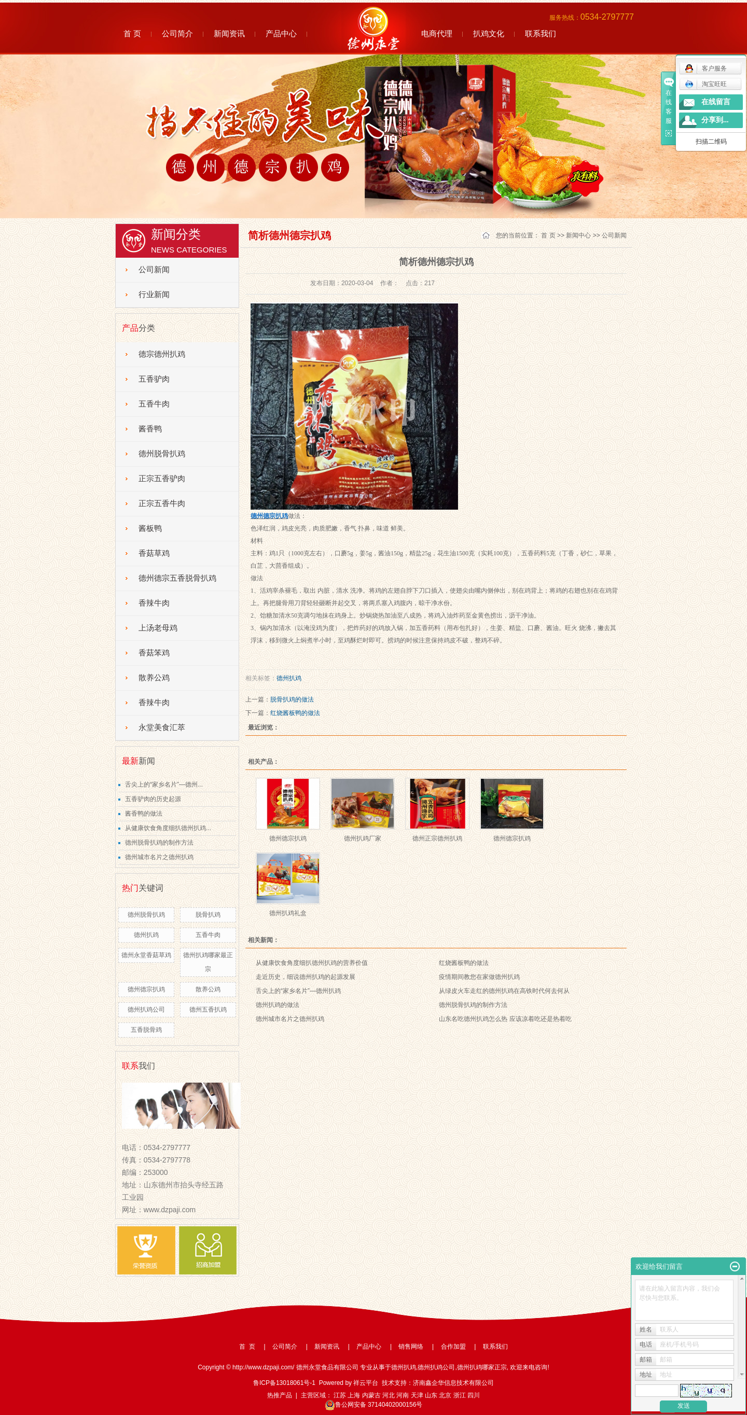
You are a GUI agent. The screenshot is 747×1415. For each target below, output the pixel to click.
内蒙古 (371, 1395)
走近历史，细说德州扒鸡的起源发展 (305, 976)
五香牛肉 (154, 404)
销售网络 (410, 1346)
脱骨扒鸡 (208, 914)
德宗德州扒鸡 (162, 354)
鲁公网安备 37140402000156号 (374, 1404)
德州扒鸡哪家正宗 (482, 1367)
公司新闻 (154, 269)
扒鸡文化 (488, 33)
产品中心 (281, 33)
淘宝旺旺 (706, 84)
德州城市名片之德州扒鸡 (159, 857)
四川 (473, 1395)
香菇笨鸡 (154, 653)
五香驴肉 (154, 379)
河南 (402, 1395)
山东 (431, 1395)
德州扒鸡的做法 (277, 1004)
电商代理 (436, 33)
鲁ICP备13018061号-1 (284, 1382)
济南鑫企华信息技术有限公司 (453, 1382)
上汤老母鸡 (158, 628)
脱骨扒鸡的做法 (292, 699)
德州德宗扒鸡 (146, 989)
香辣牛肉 (154, 603)
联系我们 (540, 33)
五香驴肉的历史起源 (153, 799)
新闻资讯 (229, 33)
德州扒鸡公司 (146, 1009)
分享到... (715, 120)
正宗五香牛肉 (162, 503)
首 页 (132, 33)
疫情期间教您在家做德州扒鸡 (479, 976)
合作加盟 (453, 1346)
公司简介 (177, 33)
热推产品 (279, 1395)
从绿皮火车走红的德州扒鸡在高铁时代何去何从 (504, 990)
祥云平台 (365, 1382)
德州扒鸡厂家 (362, 838)
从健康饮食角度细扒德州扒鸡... (168, 828)
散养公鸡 (154, 678)
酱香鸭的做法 (143, 813)
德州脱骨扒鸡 (162, 454)
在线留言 (715, 102)
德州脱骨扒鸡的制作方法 (159, 842)
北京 (445, 1395)
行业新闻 (154, 294)
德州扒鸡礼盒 (288, 913)
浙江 (459, 1395)
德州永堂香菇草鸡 (146, 955)
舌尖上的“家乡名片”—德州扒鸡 (298, 990)
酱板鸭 (150, 528)
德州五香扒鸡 (208, 1009)
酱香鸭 (150, 429)
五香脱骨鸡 (146, 1029)
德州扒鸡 (146, 934)
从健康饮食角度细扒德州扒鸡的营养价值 (312, 962)
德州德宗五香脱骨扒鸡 (177, 578)
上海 (354, 1395)
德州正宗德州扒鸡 (437, 838)
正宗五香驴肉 (162, 478)
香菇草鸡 (154, 553)
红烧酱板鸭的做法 (295, 713)
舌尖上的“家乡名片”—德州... (164, 784)
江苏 (340, 1395)
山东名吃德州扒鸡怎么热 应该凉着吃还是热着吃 (505, 1018)
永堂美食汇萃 (162, 727)
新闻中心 (578, 235)
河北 (388, 1395)
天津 (417, 1395)
